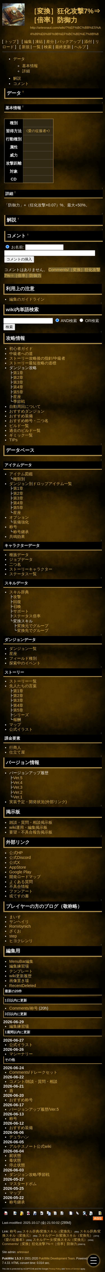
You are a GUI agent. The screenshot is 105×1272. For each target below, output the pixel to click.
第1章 (18, 373)
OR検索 (89, 320)
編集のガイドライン (27, 299)
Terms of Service (72, 1269)
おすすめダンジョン (27, 411)
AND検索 (66, 320)
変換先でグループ (32, 630)
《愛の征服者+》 (38, 131)
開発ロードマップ (25, 876)
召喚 (17, 606)
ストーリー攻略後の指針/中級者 (37, 358)
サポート (21, 611)
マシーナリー (21, 1054)
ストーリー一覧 (23, 681)
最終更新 (63, 47)
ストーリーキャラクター (30, 569)
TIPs (13, 440)
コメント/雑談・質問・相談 (33, 1081)
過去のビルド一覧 (25, 430)
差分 (50, 41)
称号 (13, 527)
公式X (14, 862)
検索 (48, 47)
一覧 (37, 47)
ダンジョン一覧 (23, 648)
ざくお (15, 931)
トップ (10, 41)
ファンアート (21, 891)
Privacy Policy (55, 1269)
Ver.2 (17, 792)
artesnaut (23, 1252)
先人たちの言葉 (23, 686)
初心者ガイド (21, 348)
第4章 (18, 387)
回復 (17, 602)
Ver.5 (17, 778)
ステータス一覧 (23, 574)
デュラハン (19, 1137)
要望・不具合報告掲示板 (30, 832)
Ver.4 (17, 782)
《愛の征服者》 (14, 1239)
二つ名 (15, 564)
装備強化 (21, 522)
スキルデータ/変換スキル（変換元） (60, 1239)
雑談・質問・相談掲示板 (30, 822)
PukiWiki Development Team (57, 1258)
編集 (28, 41)
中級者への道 (21, 353)
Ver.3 (17, 787)
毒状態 (15, 1160)
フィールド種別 (23, 658)
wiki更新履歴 (20, 976)
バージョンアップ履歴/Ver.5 (34, 1109)
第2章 (18, 377)
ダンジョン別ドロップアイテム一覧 (40, 483)
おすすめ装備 (21, 416)
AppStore (17, 867)
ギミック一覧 (21, 435)
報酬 (17, 719)
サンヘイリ (19, 921)
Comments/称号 (23, 1008)
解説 (17, 78)
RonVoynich (20, 926)
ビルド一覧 (19, 425)
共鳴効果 (17, 536)
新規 (26, 47)
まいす (15, 917)
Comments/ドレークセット (33, 1072)
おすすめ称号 (21, 1100)
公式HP (16, 853)
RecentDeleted (22, 985)
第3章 (18, 382)
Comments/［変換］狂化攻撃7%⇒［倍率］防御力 (39, 1244)
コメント (21, 83)
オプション (19, 517)
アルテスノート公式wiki (30, 1146)
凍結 (39, 41)
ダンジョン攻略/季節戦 (29, 1174)
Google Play (20, 872)
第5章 (18, 392)
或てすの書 (19, 896)
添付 (88, 41)
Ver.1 (17, 797)
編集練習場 (19, 966)
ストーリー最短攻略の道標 (32, 363)
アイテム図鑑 (21, 474)
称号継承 (21, 532)
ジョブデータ (21, 559)
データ (19, 59)
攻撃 (17, 596)
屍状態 (15, 1155)
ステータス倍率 (27, 616)
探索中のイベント (25, 663)
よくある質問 (21, 881)
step (13, 936)
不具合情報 (19, 886)
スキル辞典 (19, 592)
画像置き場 (19, 980)
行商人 (15, 747)
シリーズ (21, 715)
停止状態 (17, 1165)
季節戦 (19, 401)
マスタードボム (23, 1183)
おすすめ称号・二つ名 (28, 420)
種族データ (19, 554)
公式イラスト (21, 729)
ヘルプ (80, 47)
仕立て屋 (17, 752)
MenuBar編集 (21, 961)
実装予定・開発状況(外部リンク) (38, 802)
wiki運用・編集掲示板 (28, 827)
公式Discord (20, 857)
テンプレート (21, 971)
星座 (17, 396)
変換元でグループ (32, 625)
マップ (15, 724)
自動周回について (25, 406)
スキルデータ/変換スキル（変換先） (65, 1235)
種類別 (19, 479)
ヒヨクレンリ (21, 941)
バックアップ (69, 41)
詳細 (26, 71)
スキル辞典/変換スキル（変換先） (48, 1231)
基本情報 (30, 66)
